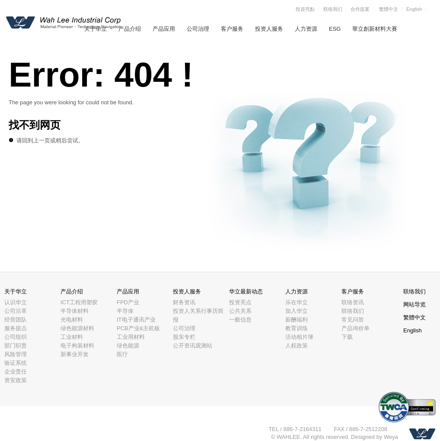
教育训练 (296, 328)
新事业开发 (75, 354)
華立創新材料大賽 (374, 29)
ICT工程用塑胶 (79, 302)
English (414, 9)
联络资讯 (352, 302)
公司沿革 (15, 311)
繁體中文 (388, 9)
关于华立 (15, 291)
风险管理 (15, 354)
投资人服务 (269, 29)
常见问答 (352, 319)
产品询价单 (355, 328)
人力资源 (306, 29)
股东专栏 (184, 337)
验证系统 (15, 363)
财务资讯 (184, 302)
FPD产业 (128, 302)
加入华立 (296, 311)
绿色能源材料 (77, 328)
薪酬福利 (296, 319)
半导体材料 (75, 311)
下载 (347, 337)
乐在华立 (296, 302)
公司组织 (15, 337)
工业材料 (72, 337)
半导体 (125, 311)
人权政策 (296, 345)
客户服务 (232, 29)
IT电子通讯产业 (136, 319)
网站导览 (414, 304)
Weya (391, 437)
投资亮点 (240, 302)
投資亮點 (305, 9)
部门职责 (15, 345)
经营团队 (15, 319)
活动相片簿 (299, 337)
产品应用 (164, 29)
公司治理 (198, 29)
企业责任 (15, 371)
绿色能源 (128, 345)
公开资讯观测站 (192, 345)
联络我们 (332, 9)
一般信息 (240, 319)
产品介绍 (129, 29)
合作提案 (360, 9)
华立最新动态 (246, 291)
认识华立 (15, 302)
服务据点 (15, 328)
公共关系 (240, 311)
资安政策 (15, 380)
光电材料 (72, 319)
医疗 (122, 354)
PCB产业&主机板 (138, 328)
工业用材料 (131, 337)
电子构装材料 (77, 345)
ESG (335, 29)
